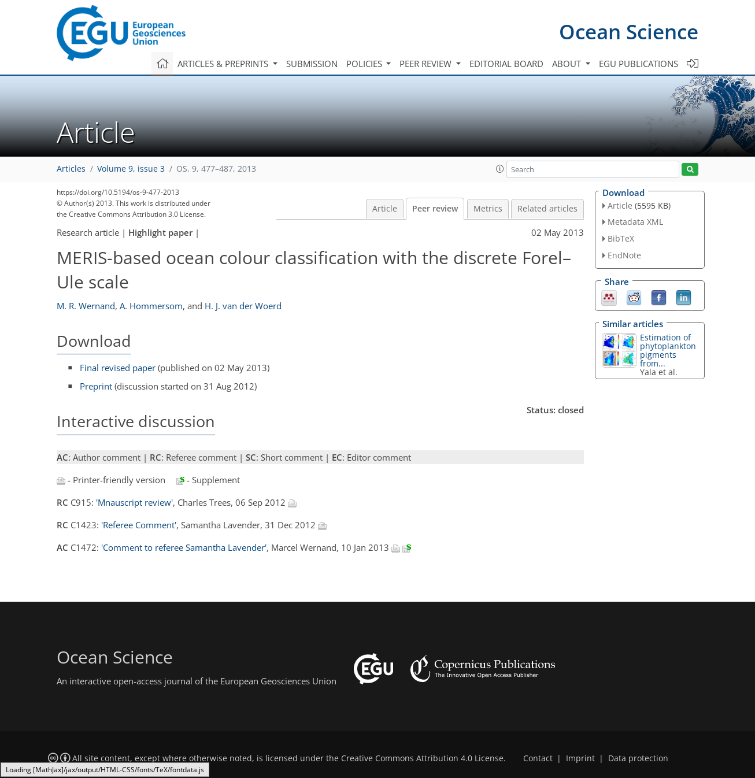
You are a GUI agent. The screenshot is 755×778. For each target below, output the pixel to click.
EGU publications (638, 63)
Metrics (487, 208)
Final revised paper (118, 367)
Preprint (96, 386)
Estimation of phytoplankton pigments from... (668, 350)
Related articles (547, 208)
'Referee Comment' (138, 525)
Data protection (638, 758)
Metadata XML (635, 221)
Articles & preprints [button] (224, 63)
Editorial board (506, 63)
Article (384, 208)
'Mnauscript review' (134, 502)
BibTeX (621, 238)
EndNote (624, 255)
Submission (312, 63)
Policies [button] (365, 63)
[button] (500, 169)
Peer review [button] (426, 63)
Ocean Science (628, 31)
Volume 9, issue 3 (131, 169)
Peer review (435, 208)
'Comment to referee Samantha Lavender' (184, 547)
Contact (538, 758)
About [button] (567, 63)
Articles (71, 169)
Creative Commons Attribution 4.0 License (422, 758)
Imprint (580, 758)
